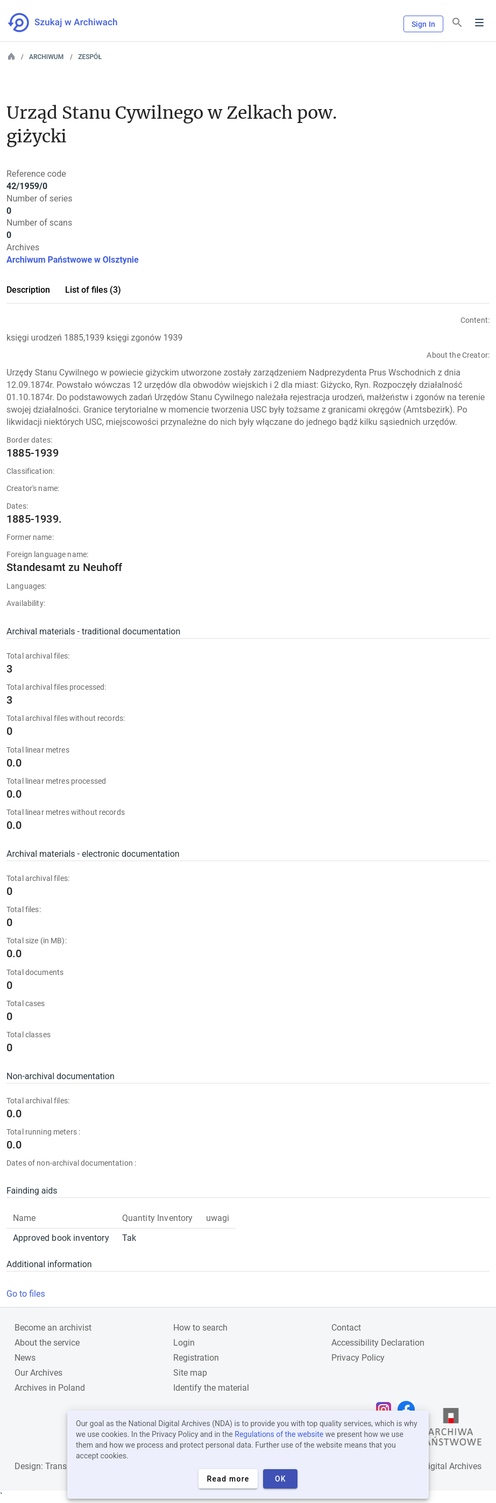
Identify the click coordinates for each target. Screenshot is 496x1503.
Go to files (25, 1294)
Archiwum (46, 57)
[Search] (457, 23)
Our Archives (38, 1373)
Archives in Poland (50, 1388)
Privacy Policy (358, 1358)
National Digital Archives (434, 1466)
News (25, 1358)
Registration (196, 1358)
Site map (190, 1373)
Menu (479, 22)
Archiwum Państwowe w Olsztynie (72, 260)
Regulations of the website (279, 1434)
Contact (346, 1328)
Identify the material (211, 1388)
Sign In (423, 24)
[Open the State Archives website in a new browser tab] (450, 1429)
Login (184, 1343)
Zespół (90, 57)
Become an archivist (53, 1328)
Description (28, 290)
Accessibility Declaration (377, 1343)
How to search (200, 1328)
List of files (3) (93, 290)
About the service (47, 1343)
